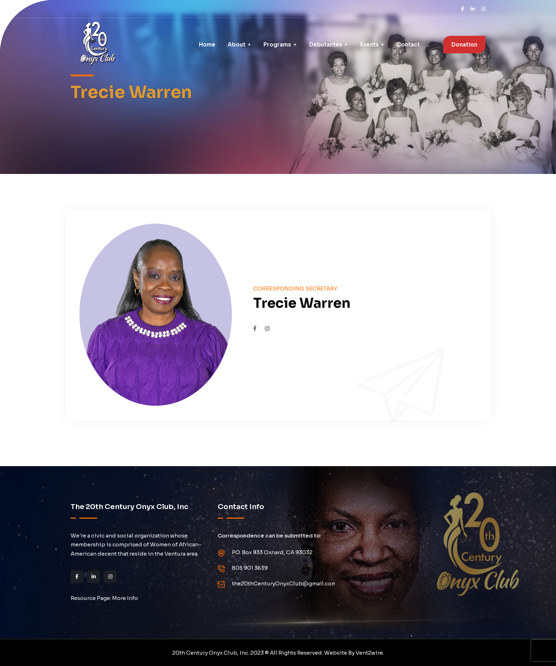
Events (369, 44)
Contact (408, 44)
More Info (125, 598)
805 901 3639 (250, 567)
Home (207, 44)
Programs (277, 44)
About (236, 44)
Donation (464, 44)
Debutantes (325, 44)
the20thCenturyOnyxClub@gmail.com (284, 583)
